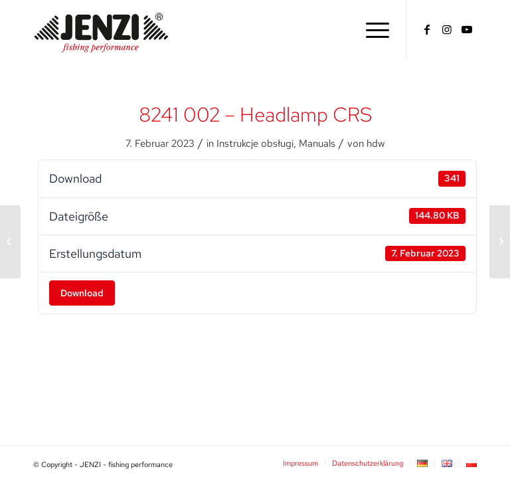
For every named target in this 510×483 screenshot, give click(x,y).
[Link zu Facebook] (427, 29)
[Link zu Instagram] (447, 29)
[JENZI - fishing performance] (101, 30)
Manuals (317, 143)
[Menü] (374, 30)
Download (82, 293)
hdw (375, 143)
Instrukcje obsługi (255, 143)
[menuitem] (374, 30)
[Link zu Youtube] (467, 29)
